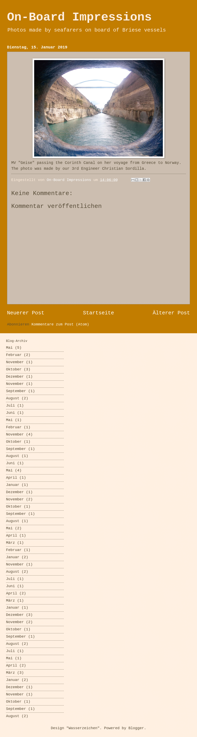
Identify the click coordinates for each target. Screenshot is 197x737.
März (10, 543)
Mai (9, 348)
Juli (10, 406)
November (15, 362)
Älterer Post (171, 313)
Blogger (136, 728)
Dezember (15, 377)
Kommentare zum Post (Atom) (60, 324)
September (16, 391)
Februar (14, 355)
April (11, 478)
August (12, 398)
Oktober (14, 369)
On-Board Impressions (79, 17)
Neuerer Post (25, 313)
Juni (10, 413)
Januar (12, 485)
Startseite (98, 313)
